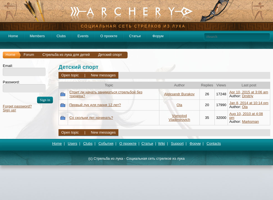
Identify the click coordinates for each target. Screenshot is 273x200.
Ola (179, 105)
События (105, 143)
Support (177, 143)
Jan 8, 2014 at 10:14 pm (248, 103)
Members (37, 36)
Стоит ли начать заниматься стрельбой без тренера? (105, 94)
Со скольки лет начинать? (91, 118)
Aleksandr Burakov (179, 94)
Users (72, 143)
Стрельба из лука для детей (66, 54)
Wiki (161, 143)
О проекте (108, 36)
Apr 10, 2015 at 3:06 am (248, 92)
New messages (103, 75)
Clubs (61, 36)
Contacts (214, 143)
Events (83, 36)
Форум (158, 36)
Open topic (70, 75)
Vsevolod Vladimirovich (179, 118)
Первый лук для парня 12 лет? (95, 105)
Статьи (135, 36)
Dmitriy (247, 96)
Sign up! (9, 110)
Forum (29, 54)
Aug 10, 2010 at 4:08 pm (246, 116)
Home (13, 36)
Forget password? (17, 106)
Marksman (250, 121)
